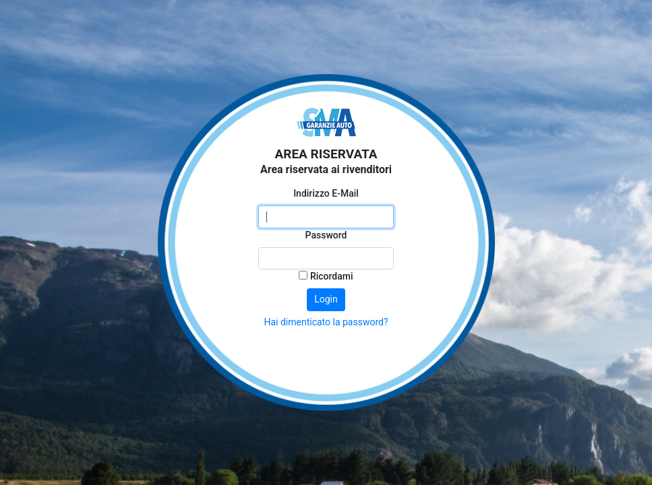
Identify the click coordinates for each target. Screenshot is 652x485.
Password (326, 235)
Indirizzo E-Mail (326, 193)
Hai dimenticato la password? (326, 322)
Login (326, 299)
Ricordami (326, 276)
